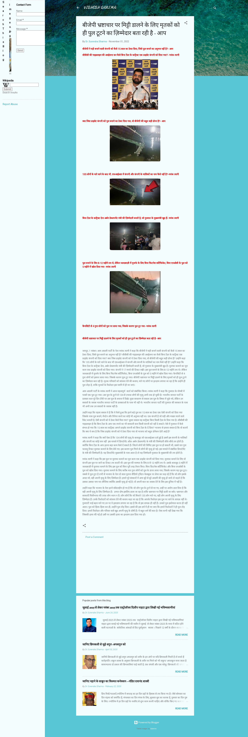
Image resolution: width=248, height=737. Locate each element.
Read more (181, 634)
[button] (186, 23)
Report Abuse (10, 104)
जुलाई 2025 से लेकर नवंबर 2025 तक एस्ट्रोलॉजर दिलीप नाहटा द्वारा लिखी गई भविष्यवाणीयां (128, 608)
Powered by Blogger (146, 722)
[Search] (215, 8)
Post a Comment (94, 537)
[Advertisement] (207, 63)
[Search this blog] (3, 66)
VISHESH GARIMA (100, 7)
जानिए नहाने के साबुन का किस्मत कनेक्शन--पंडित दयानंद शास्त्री (115, 681)
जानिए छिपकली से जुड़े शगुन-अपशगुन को (104, 645)
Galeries (153, 729)
